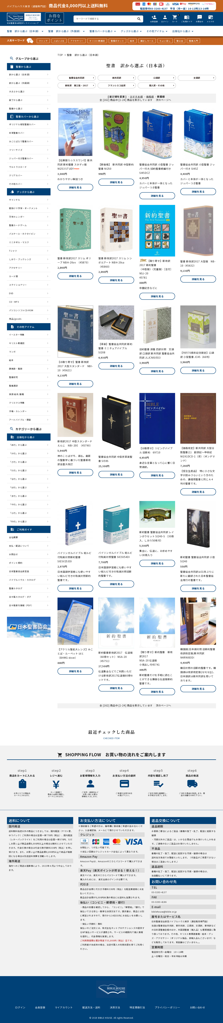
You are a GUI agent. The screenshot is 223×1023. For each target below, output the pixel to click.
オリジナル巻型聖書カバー (22, 124)
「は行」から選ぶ (19, 487)
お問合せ (13, 554)
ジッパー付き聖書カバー (21, 158)
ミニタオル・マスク (19, 242)
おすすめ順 (136, 96)
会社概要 (13, 537)
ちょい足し (165, 40)
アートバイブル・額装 (20, 419)
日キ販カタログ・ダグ (20, 596)
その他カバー (15, 183)
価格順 (150, 96)
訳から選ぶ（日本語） (20, 74)
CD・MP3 (14, 301)
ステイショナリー (18, 284)
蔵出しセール (147, 40)
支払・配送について (19, 545)
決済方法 (115, 1007)
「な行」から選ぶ (19, 478)
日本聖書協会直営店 (19, 571)
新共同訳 (116, 77)
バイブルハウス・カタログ (22, 579)
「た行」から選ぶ (19, 470)
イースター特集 (16, 334)
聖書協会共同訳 (76, 77)
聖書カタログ (15, 588)
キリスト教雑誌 (97, 40)
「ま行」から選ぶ (19, 495)
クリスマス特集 (17, 402)
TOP (60, 55)
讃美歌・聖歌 (15, 368)
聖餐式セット (117, 40)
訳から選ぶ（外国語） (20, 82)
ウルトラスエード (18, 166)
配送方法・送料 (91, 1007)
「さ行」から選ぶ (19, 461)
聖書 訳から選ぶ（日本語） (23, 31)
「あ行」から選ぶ (19, 444)
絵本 (132, 40)
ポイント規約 (15, 562)
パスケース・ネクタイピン (22, 233)
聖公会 (179, 40)
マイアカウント (64, 1007)
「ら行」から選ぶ (19, 512)
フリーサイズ (15, 149)
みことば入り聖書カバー (21, 141)
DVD (11, 293)
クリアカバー (15, 175)
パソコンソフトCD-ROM (21, 310)
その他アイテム (155, 31)
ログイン (20, 1007)
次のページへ (163, 100)
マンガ (12, 351)
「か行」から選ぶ (19, 453)
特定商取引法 (137, 1007)
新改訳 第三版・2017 (76, 85)
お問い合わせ (197, 1007)
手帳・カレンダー (18, 411)
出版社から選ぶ (181, 31)
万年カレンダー (17, 216)
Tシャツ (13, 250)
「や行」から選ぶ (19, 504)
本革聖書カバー (17, 132)
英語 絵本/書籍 (16, 394)
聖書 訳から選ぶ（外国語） (65, 31)
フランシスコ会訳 (117, 85)
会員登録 (40, 1007)
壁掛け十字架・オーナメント (23, 208)
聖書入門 (193, 40)
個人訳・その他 (157, 85)
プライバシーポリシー (167, 1007)
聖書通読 (13, 385)
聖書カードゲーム (18, 225)
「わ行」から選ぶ (19, 521)
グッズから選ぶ (130, 31)
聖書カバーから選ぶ (101, 31)
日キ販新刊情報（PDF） (21, 605)
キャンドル (14, 199)
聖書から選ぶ (15, 108)
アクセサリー (76, 40)
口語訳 (156, 77)
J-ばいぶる (59, 40)
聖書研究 (13, 377)
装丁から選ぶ (15, 99)
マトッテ (43, 40)
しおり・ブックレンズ (20, 259)
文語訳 (197, 77)
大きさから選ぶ (17, 91)
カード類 (13, 276)
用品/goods (15, 318)
